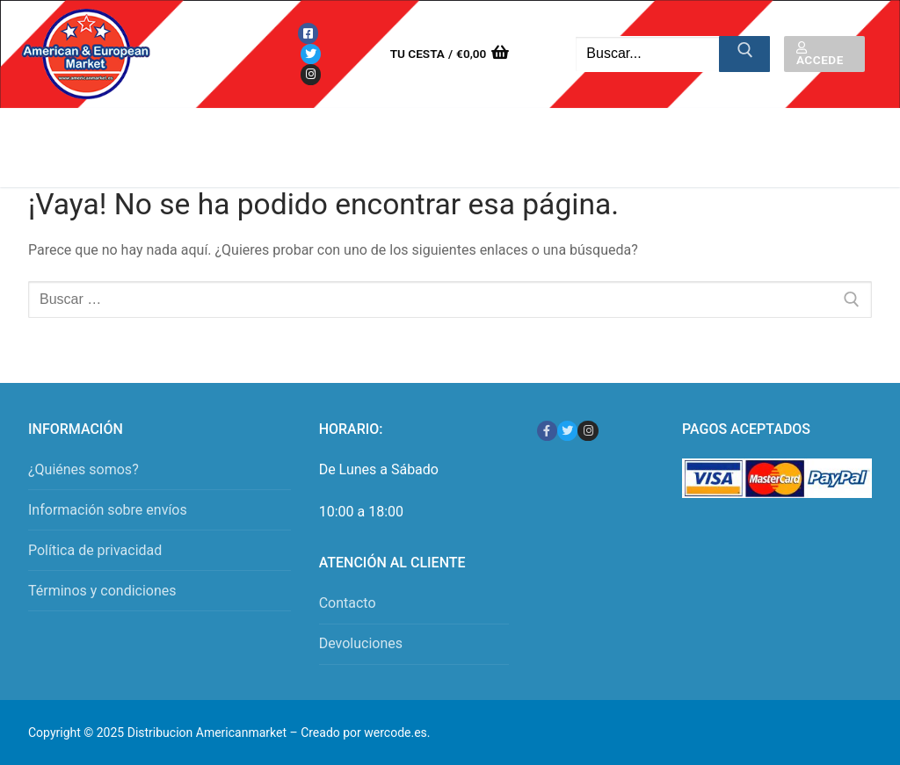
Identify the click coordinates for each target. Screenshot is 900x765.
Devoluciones (361, 643)
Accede (820, 54)
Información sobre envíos (107, 510)
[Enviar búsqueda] (744, 54)
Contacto (347, 603)
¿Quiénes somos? (83, 469)
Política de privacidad (95, 550)
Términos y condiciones (102, 590)
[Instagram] (311, 74)
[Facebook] (308, 33)
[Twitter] (311, 54)
